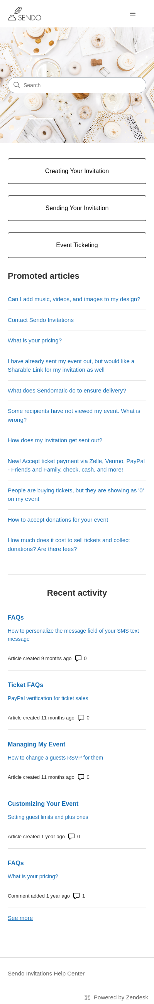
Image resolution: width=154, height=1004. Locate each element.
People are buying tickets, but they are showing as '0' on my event (76, 494)
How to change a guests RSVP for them (55, 758)
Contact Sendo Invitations (41, 320)
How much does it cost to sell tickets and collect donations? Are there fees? (69, 544)
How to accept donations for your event (58, 519)
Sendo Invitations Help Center (46, 973)
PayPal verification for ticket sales (48, 698)
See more (20, 918)
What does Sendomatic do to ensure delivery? (67, 390)
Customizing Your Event (43, 803)
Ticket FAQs (25, 685)
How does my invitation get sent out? (55, 440)
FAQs (16, 617)
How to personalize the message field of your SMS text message (73, 635)
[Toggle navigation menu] (132, 14)
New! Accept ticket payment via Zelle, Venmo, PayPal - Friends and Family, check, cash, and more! (76, 465)
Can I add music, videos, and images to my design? (74, 299)
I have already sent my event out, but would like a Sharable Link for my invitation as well (71, 365)
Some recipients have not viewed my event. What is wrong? (74, 415)
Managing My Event (36, 744)
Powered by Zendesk (121, 997)
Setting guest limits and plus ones (48, 817)
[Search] (77, 85)
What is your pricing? (35, 340)
